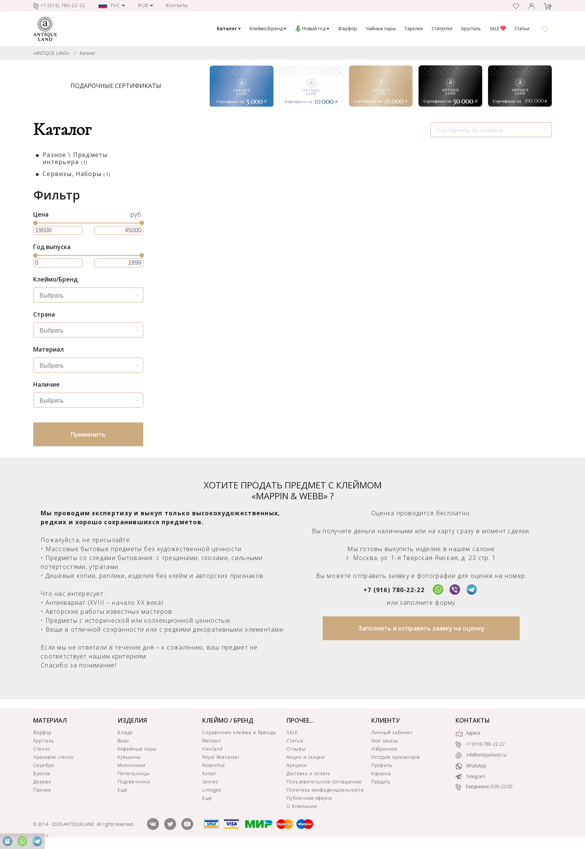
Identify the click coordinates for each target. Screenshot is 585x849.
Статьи (521, 28)
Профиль (382, 765)
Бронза (41, 773)
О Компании (302, 806)
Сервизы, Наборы (76, 174)
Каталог (88, 53)
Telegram (470, 776)
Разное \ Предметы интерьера (75, 158)
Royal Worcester (221, 757)
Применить (88, 434)
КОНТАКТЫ (473, 720)
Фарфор (347, 28)
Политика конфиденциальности (325, 790)
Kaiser (209, 773)
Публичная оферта (309, 798)
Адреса (468, 733)
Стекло (41, 749)
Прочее (42, 790)
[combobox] (491, 129)
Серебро (43, 765)
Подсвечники (134, 782)
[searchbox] (90, 295)
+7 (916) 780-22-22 (394, 590)
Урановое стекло (53, 757)
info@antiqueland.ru (481, 755)
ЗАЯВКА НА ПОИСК (246, 371)
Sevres (210, 782)
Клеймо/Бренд (268, 28)
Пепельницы (134, 773)
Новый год (312, 28)
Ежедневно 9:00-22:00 (484, 786)
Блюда (125, 732)
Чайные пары (381, 28)
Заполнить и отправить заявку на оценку (421, 628)
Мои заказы (385, 741)
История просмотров (395, 757)
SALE (497, 28)
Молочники (132, 765)
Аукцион (297, 765)
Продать (381, 782)
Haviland (212, 749)
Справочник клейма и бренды (239, 732)
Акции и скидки (306, 757)
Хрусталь (471, 28)
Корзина (381, 773)
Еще (123, 790)
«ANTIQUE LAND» (51, 53)
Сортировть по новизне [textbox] (470, 130)
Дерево (42, 782)
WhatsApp (471, 766)
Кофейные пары (137, 749)
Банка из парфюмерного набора (353, 302)
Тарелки (413, 28)
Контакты (177, 5)
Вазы (123, 741)
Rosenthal (213, 765)
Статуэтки (442, 28)
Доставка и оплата (308, 773)
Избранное (384, 749)
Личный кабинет (392, 732)
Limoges (211, 790)
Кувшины (129, 757)
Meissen (211, 741)
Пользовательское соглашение (324, 782)
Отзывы (296, 749)
